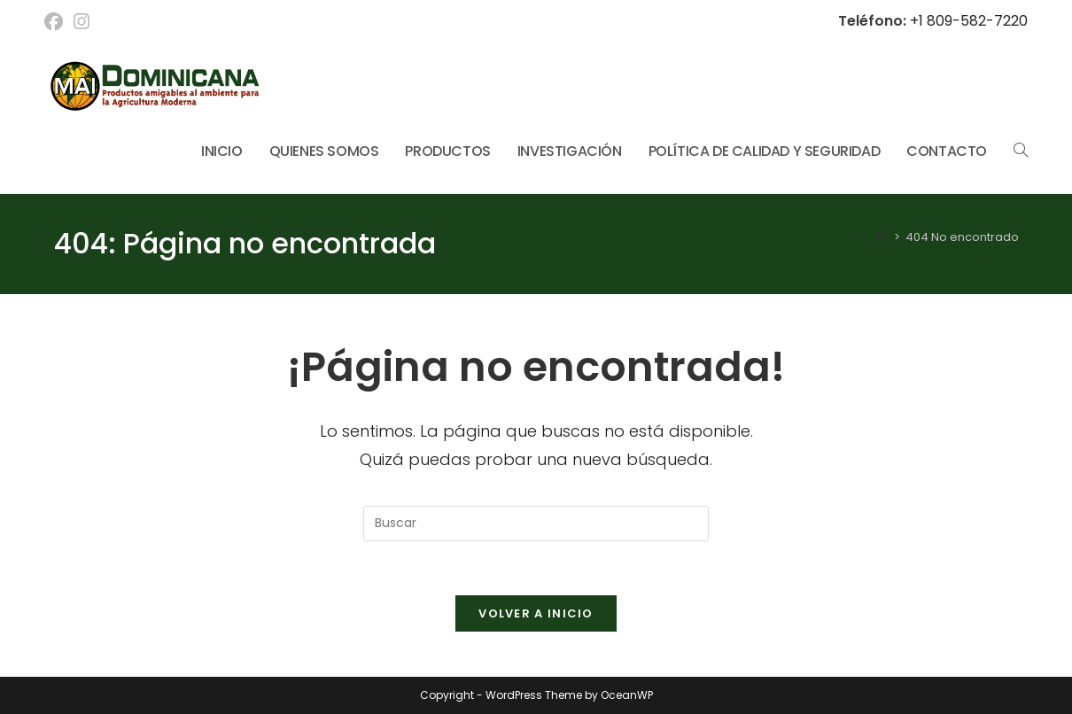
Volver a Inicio (536, 613)
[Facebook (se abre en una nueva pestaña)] (56, 21)
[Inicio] (883, 237)
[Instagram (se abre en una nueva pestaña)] (81, 21)
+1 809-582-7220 (967, 21)
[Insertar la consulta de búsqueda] (536, 523)
